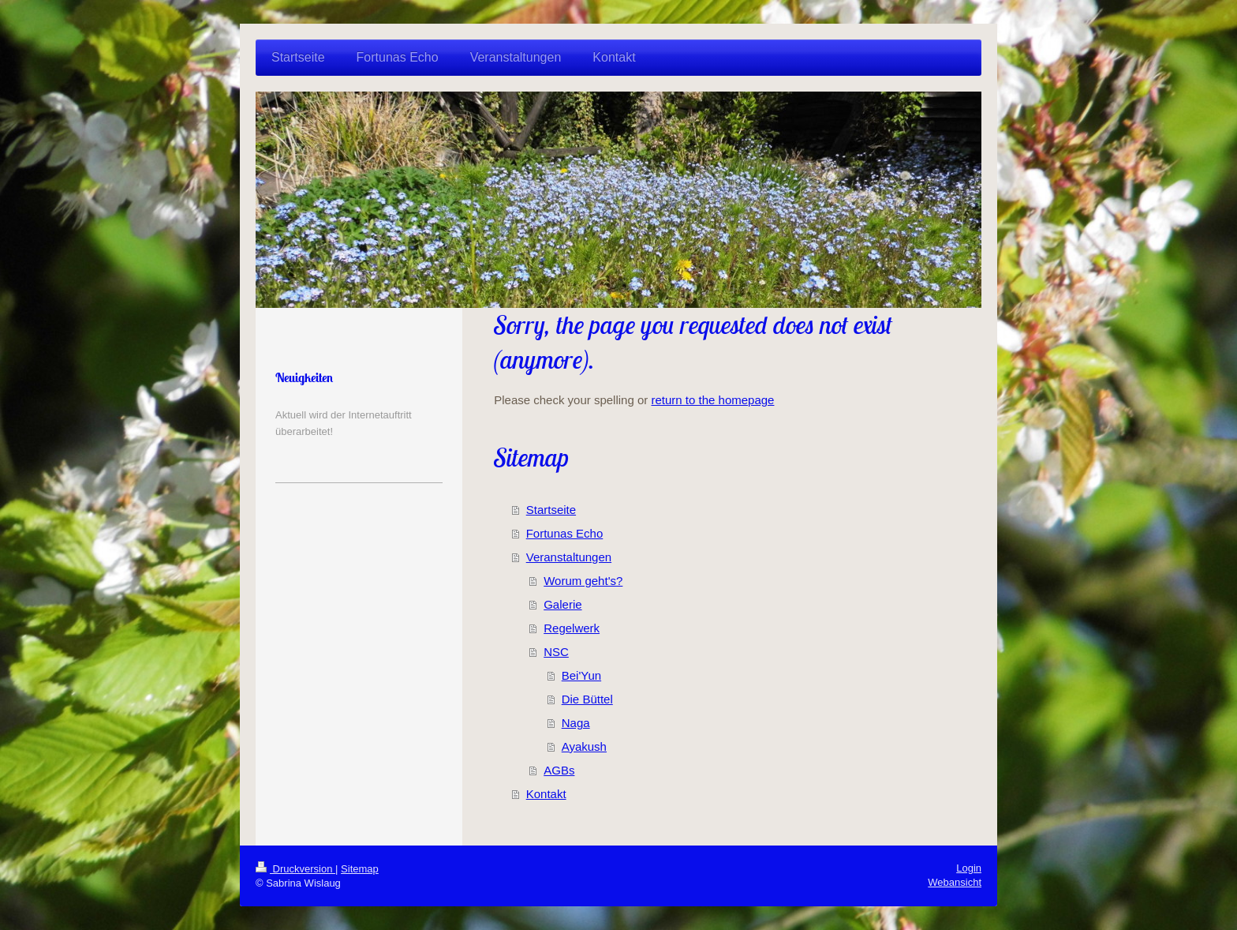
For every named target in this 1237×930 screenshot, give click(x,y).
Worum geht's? (583, 580)
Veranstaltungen (568, 557)
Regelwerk (572, 628)
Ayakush (584, 746)
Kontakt (546, 794)
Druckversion (295, 869)
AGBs (559, 770)
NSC (556, 651)
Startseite (551, 509)
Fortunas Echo (565, 533)
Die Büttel (587, 699)
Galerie (562, 604)
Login (968, 868)
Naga (576, 722)
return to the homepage (712, 400)
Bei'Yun (581, 675)
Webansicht (954, 882)
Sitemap (360, 869)
